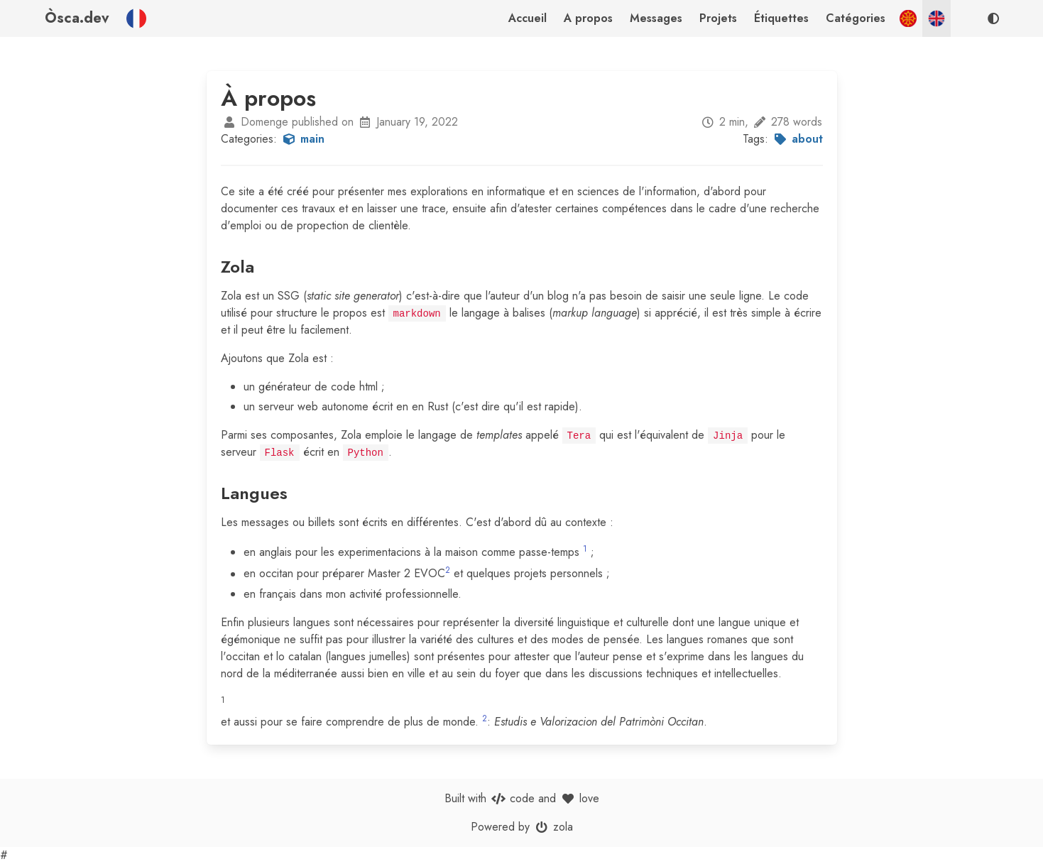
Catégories (855, 18)
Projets (718, 18)
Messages (656, 18)
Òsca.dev (77, 18)
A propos (588, 18)
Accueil (527, 18)
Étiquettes (781, 18)
